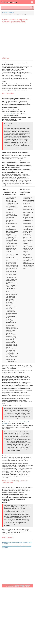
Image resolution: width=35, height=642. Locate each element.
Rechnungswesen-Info (9, 2)
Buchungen (11, 12)
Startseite (4, 12)
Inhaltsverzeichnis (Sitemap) (12, 586)
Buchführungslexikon (24, 586)
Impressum (17, 585)
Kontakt (22, 585)
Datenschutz (27, 585)
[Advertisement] (15, 41)
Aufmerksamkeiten (9, 113)
